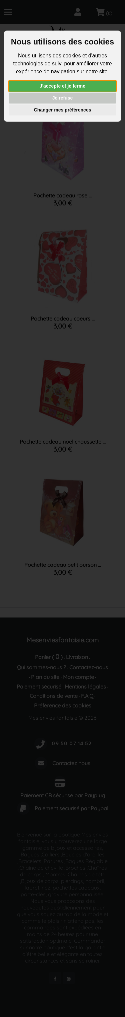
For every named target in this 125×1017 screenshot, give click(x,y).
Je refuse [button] (62, 98)
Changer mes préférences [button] (62, 109)
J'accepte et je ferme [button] (62, 86)
